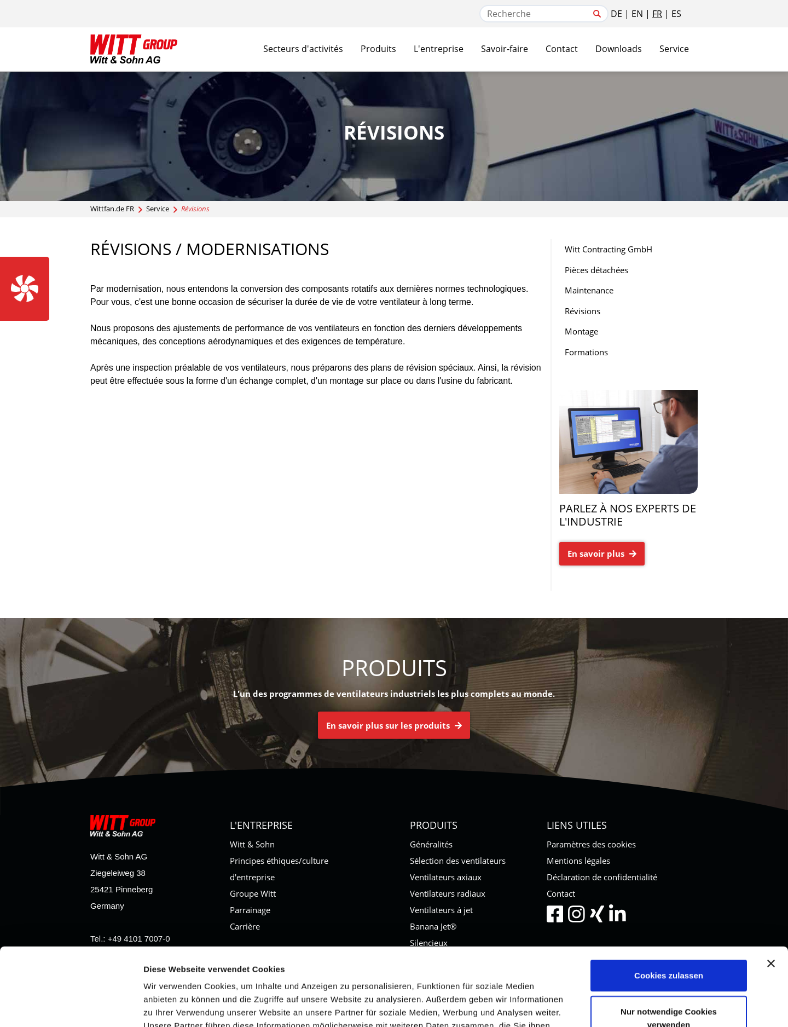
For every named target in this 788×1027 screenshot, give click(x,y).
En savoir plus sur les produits (394, 725)
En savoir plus (601, 553)
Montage (581, 331)
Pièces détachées (596, 269)
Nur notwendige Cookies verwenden (669, 940)
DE (616, 14)
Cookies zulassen (668, 897)
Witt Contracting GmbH (608, 249)
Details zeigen (582, 1005)
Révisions (582, 310)
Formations (586, 352)
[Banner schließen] (771, 886)
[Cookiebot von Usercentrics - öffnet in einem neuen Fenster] (71, 1005)
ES (676, 14)
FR (657, 14)
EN (637, 14)
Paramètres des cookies (591, 844)
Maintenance (589, 290)
